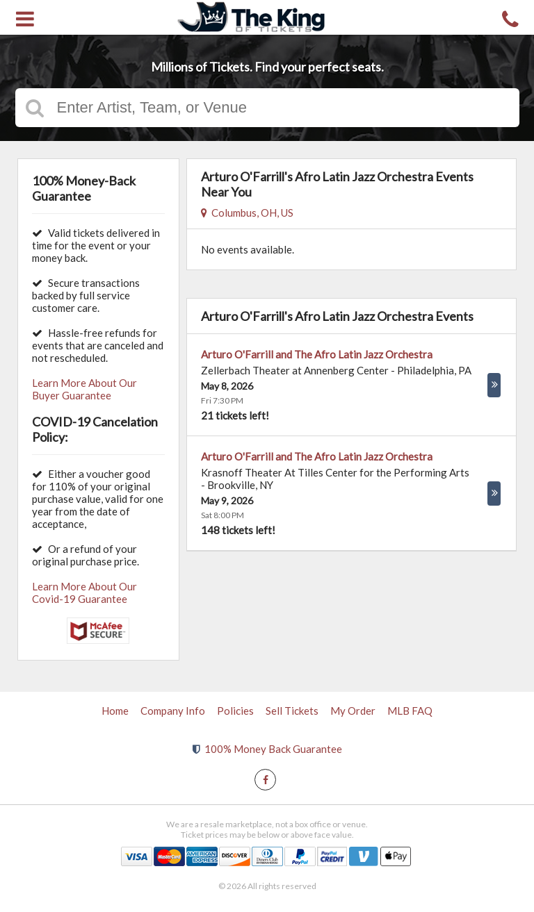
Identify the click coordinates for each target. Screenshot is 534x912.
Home (115, 710)
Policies (235, 710)
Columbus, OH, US (247, 212)
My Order (352, 710)
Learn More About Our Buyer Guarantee (84, 388)
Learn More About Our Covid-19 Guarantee (84, 592)
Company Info (172, 710)
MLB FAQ (409, 710)
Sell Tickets (292, 710)
